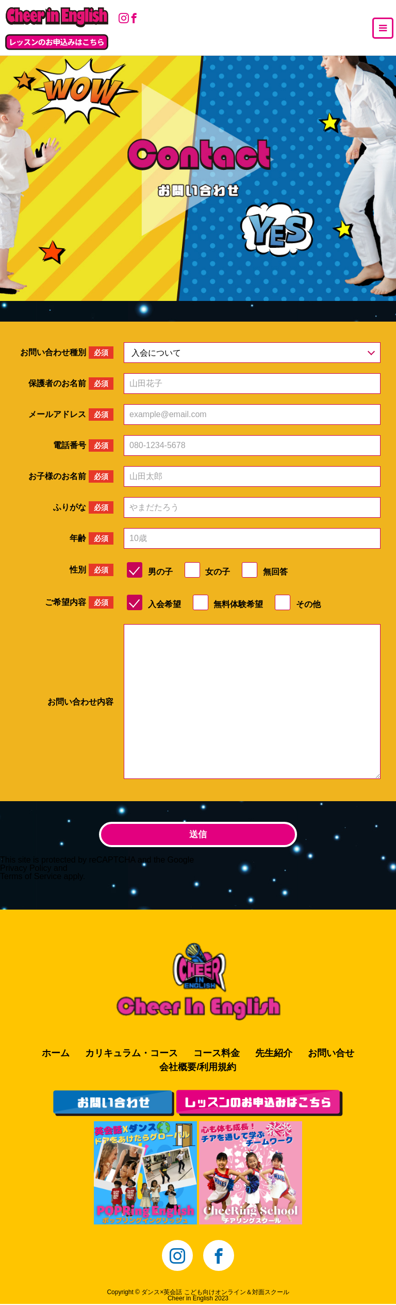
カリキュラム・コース (131, 1054)
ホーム (56, 1054)
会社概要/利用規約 (197, 1068)
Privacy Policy (26, 868)
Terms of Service (30, 876)
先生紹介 (273, 1054)
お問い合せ (331, 1054)
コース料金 (216, 1054)
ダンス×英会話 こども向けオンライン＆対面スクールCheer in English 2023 (215, 1296)
